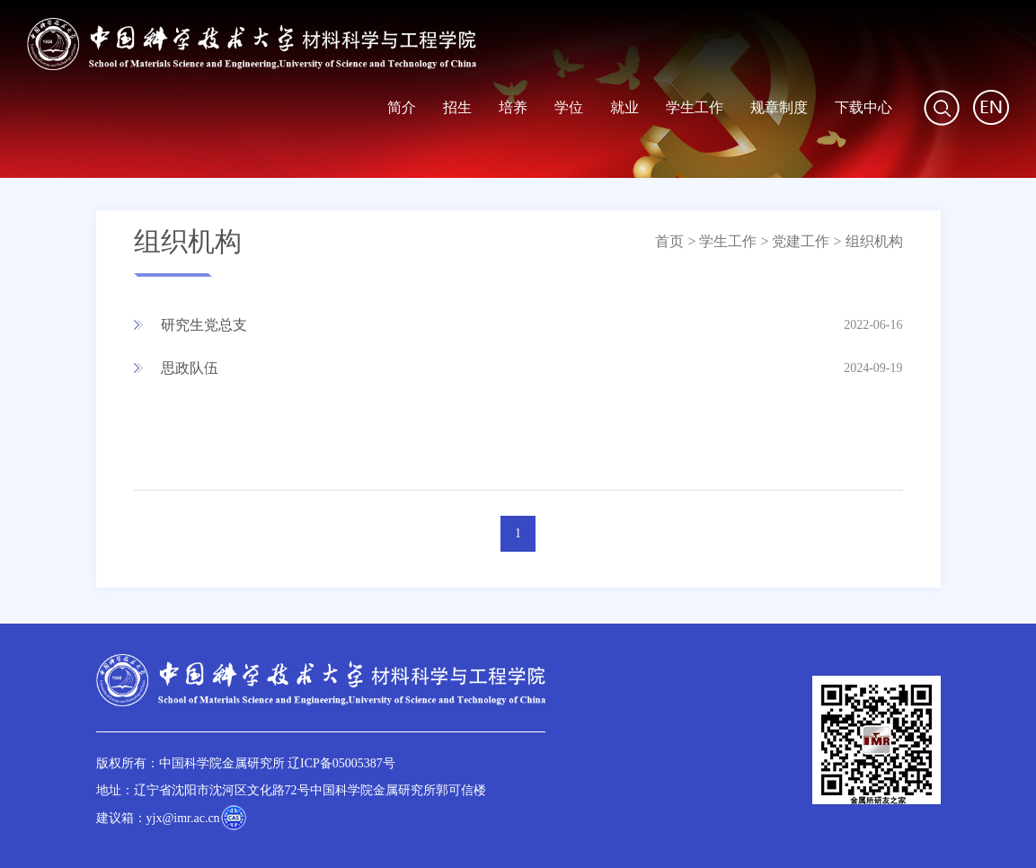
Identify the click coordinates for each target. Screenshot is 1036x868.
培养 (513, 107)
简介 (401, 107)
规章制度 (779, 107)
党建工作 (800, 241)
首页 (669, 241)
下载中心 (863, 107)
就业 (624, 107)
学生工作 (694, 107)
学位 (568, 107)
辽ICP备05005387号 (341, 763)
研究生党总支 (204, 324)
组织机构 (874, 241)
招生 (457, 107)
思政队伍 (189, 368)
